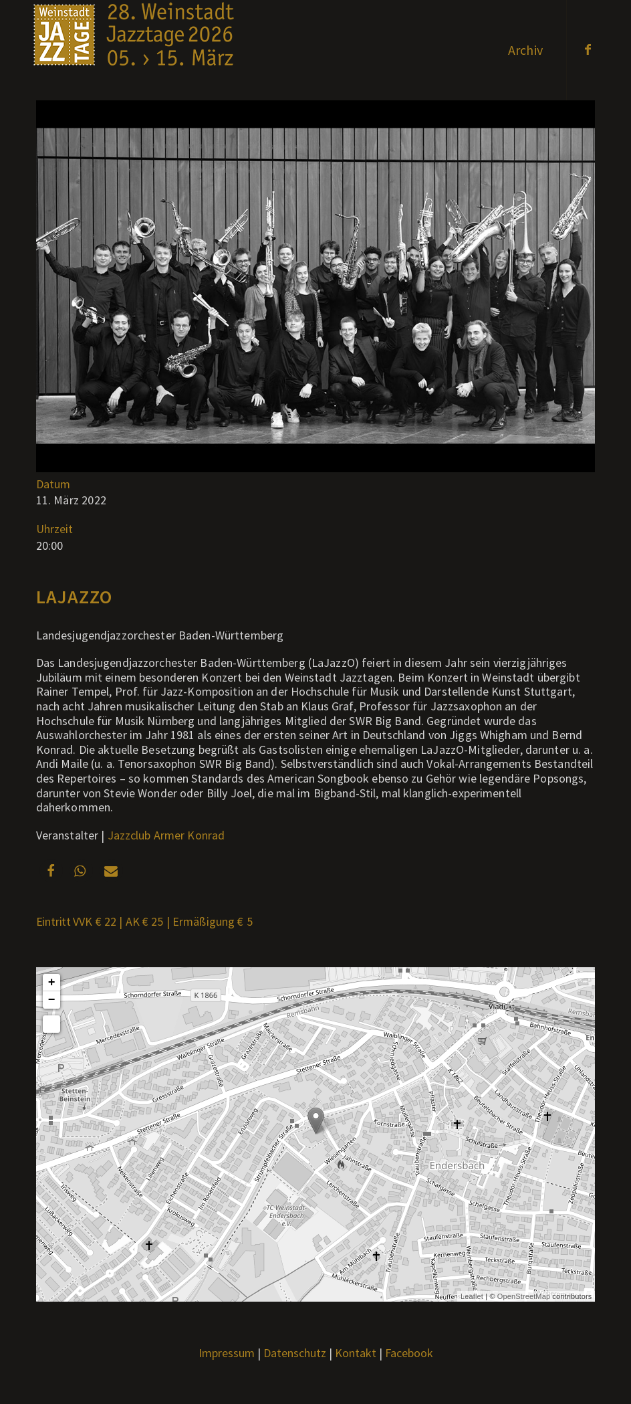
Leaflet (472, 1296)
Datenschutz (294, 1353)
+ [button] (51, 983)
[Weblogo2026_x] (133, 50)
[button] (51, 870)
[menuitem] (525, 50)
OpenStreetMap (523, 1296)
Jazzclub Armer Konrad (166, 835)
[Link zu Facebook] (588, 49)
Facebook (409, 1353)
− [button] (51, 1000)
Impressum (227, 1353)
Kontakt (355, 1353)
